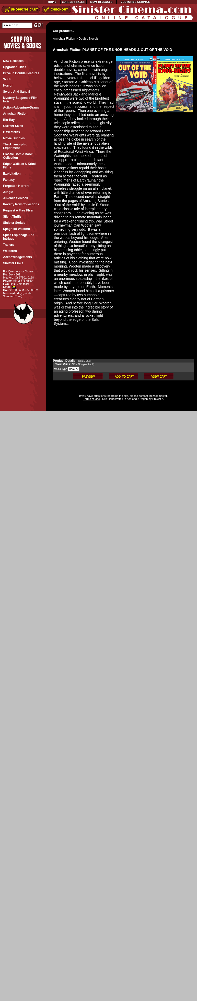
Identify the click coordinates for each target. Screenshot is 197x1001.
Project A (158, 398)
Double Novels (88, 38)
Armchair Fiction (64, 38)
